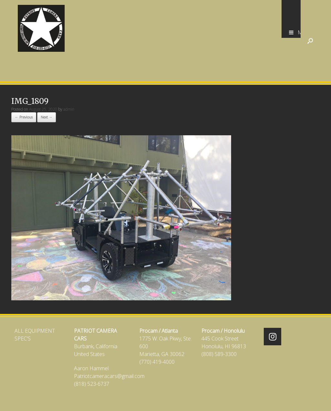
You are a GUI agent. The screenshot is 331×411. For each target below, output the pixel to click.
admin (68, 109)
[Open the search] (310, 41)
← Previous (24, 117)
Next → (46, 117)
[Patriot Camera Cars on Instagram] (272, 336)
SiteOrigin (161, 398)
